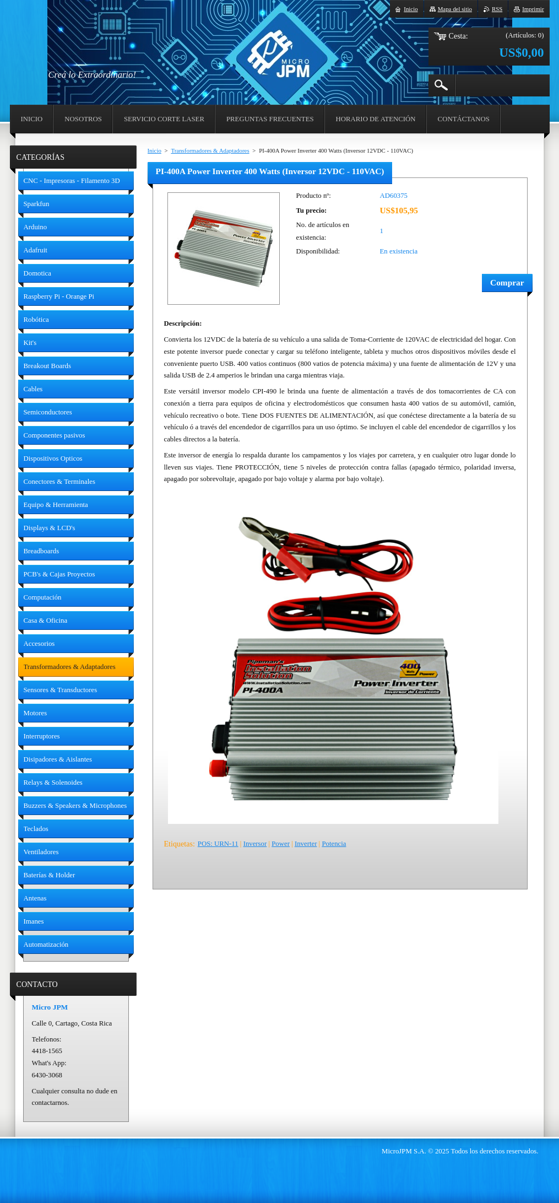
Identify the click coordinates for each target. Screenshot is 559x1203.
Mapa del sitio (455, 9)
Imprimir (533, 9)
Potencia (334, 844)
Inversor (255, 844)
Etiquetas (178, 843)
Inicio (154, 150)
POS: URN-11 (218, 844)
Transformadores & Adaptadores (210, 150)
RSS (497, 9)
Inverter (306, 844)
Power (281, 844)
